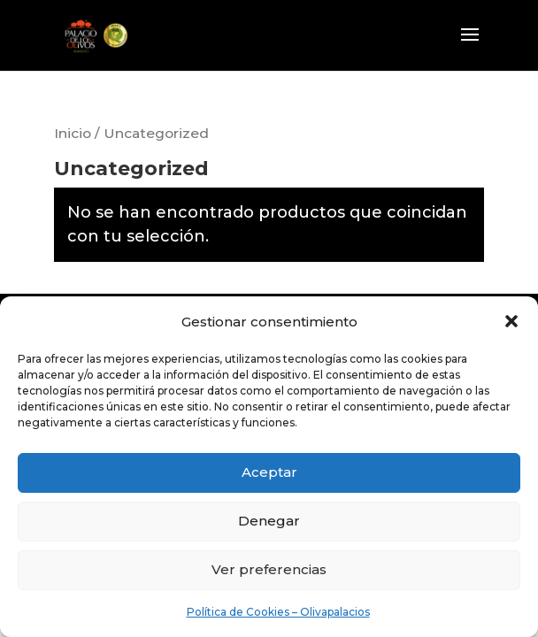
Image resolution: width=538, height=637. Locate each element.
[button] (511, 321)
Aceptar (269, 472)
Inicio (72, 133)
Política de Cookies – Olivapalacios (278, 611)
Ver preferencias (269, 569)
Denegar (269, 520)
